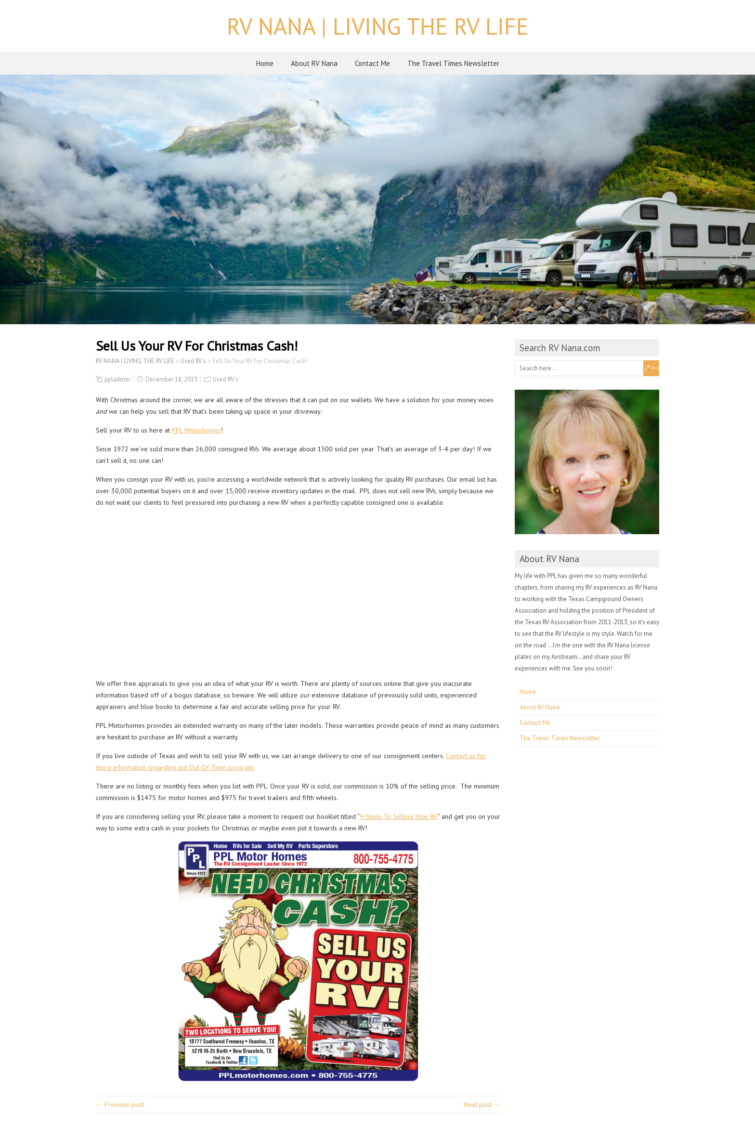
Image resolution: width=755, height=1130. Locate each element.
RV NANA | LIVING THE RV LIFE (378, 26)
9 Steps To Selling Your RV (399, 816)
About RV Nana (314, 63)
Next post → (482, 1104)
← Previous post (120, 1104)
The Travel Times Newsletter (453, 63)
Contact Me (372, 63)
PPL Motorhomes (196, 430)
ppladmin (117, 379)
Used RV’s (225, 379)
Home (264, 63)
